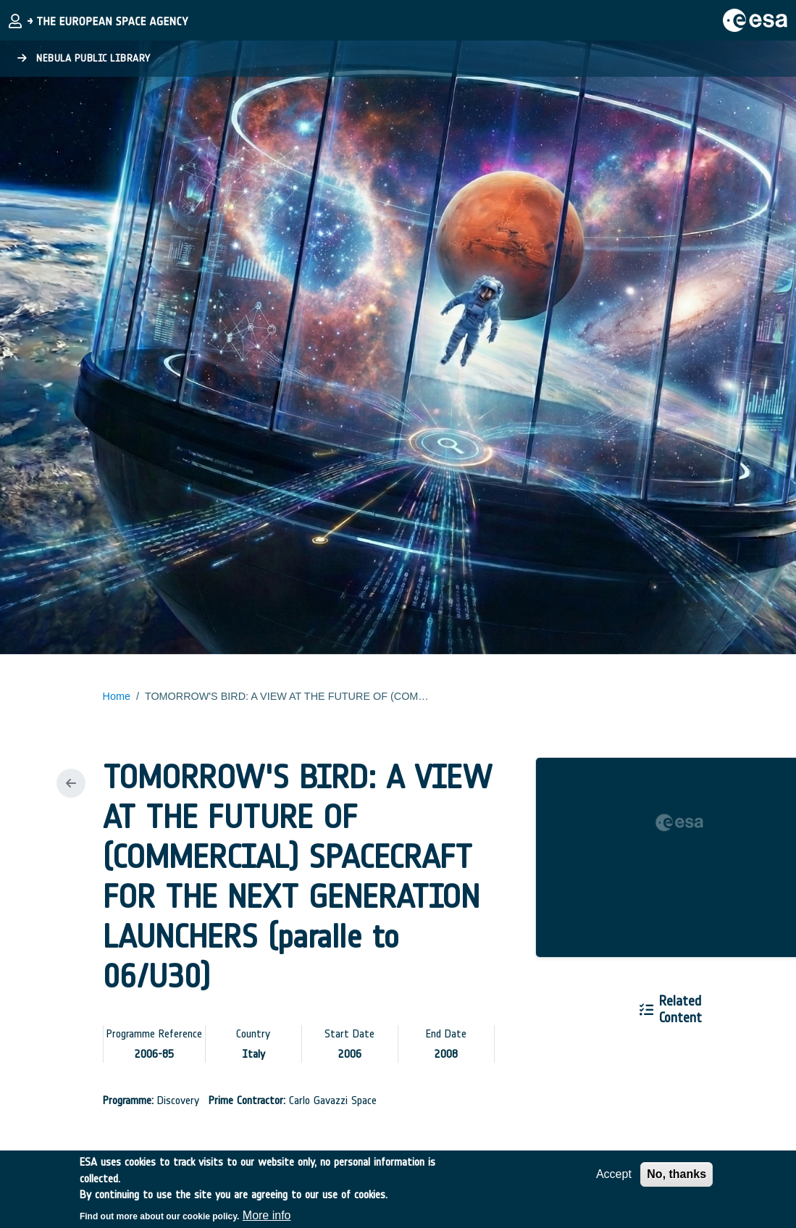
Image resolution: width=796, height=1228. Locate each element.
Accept (614, 1180)
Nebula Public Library (84, 58)
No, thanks (676, 1180)
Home (116, 696)
